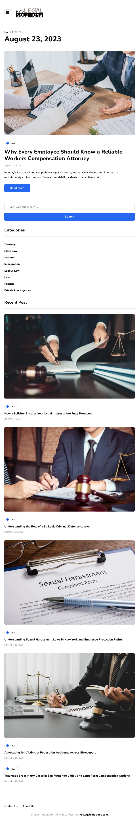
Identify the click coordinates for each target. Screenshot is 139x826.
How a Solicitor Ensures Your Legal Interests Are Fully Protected (48, 414)
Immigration (12, 264)
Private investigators (17, 290)
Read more (17, 188)
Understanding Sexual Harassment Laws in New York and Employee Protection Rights (63, 640)
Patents (9, 284)
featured (9, 257)
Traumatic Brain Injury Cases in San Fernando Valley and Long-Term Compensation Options (67, 776)
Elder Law (10, 251)
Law (7, 277)
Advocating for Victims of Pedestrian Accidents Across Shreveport (50, 753)
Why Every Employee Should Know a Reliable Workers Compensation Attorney (63, 155)
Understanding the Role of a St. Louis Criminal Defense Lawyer (47, 527)
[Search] (69, 207)
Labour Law (12, 271)
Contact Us (11, 806)
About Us (28, 806)
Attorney (10, 244)
